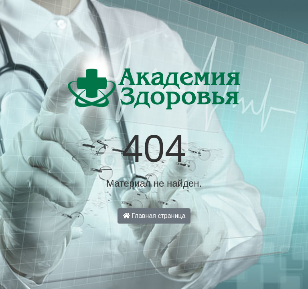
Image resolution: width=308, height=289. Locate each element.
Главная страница (154, 215)
